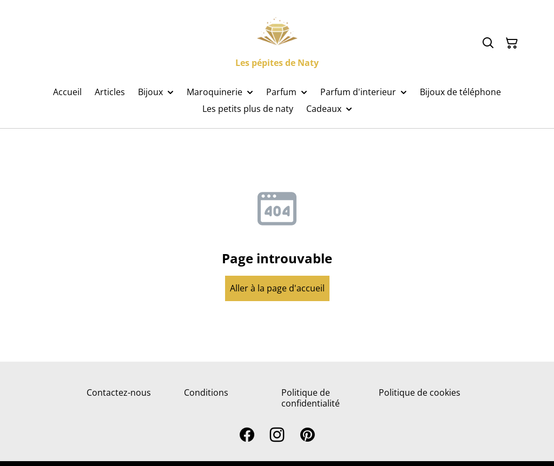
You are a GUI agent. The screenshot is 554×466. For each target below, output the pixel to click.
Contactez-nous (119, 392)
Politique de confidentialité (310, 398)
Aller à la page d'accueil (277, 288)
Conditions (206, 392)
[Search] (488, 43)
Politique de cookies (419, 392)
